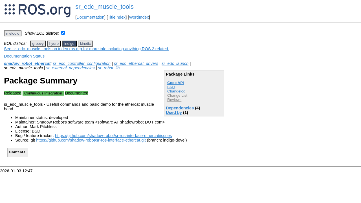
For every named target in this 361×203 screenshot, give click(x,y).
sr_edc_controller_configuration (82, 63)
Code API (175, 83)
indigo (69, 43)
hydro (54, 43)
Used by (174, 112)
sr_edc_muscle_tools (104, 6)
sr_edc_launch (175, 63)
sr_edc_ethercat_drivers (136, 63)
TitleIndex (117, 17)
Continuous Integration (43, 93)
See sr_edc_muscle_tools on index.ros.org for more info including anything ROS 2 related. (86, 49)
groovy (38, 43)
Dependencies (180, 108)
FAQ (171, 87)
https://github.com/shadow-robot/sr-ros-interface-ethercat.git (91, 140)
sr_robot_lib (109, 68)
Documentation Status (24, 56)
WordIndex (139, 17)
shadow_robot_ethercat (27, 63)
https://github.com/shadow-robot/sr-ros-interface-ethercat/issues (113, 135)
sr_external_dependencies (70, 68)
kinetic (85, 43)
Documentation (90, 17)
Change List (177, 95)
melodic (12, 33)
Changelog (176, 91)
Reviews (174, 100)
